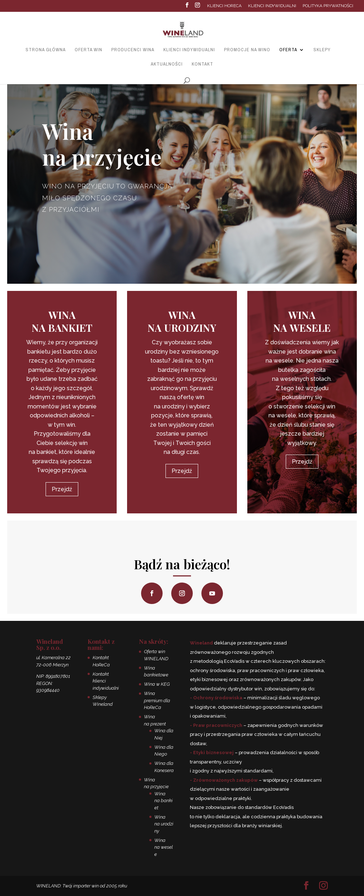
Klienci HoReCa (224, 6)
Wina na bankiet (163, 800)
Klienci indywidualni (272, 6)
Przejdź (62, 489)
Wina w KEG (157, 684)
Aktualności (167, 64)
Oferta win (88, 50)
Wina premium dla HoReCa (157, 700)
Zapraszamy (70, 231)
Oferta (288, 50)
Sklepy (322, 50)
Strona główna (45, 50)
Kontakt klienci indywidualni (106, 681)
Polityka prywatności (328, 6)
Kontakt (202, 64)
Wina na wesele (163, 847)
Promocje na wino (247, 50)
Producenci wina (132, 50)
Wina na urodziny (163, 824)
